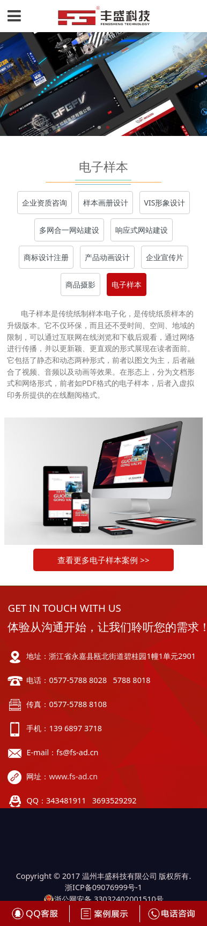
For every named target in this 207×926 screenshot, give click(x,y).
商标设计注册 (46, 257)
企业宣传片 (164, 257)
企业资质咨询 (44, 203)
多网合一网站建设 (69, 230)
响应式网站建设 (141, 230)
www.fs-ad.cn (73, 776)
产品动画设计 (107, 257)
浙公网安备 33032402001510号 (103, 899)
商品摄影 (80, 284)
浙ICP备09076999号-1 (103, 887)
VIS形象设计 (165, 203)
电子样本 (127, 284)
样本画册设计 (105, 203)
